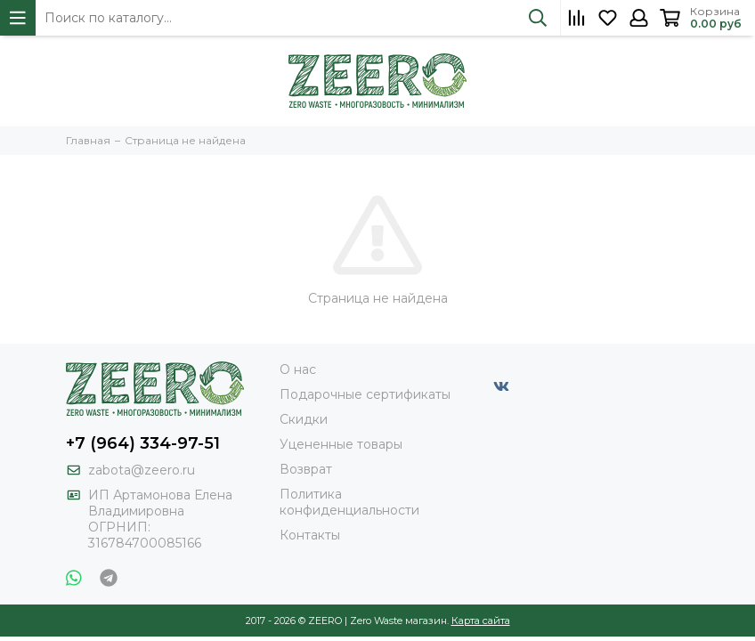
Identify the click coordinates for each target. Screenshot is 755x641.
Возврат (306, 469)
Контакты (310, 535)
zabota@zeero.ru (141, 470)
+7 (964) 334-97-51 (143, 443)
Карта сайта (480, 620)
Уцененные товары (341, 444)
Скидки (304, 419)
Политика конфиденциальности (349, 502)
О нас (298, 369)
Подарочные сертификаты (365, 394)
